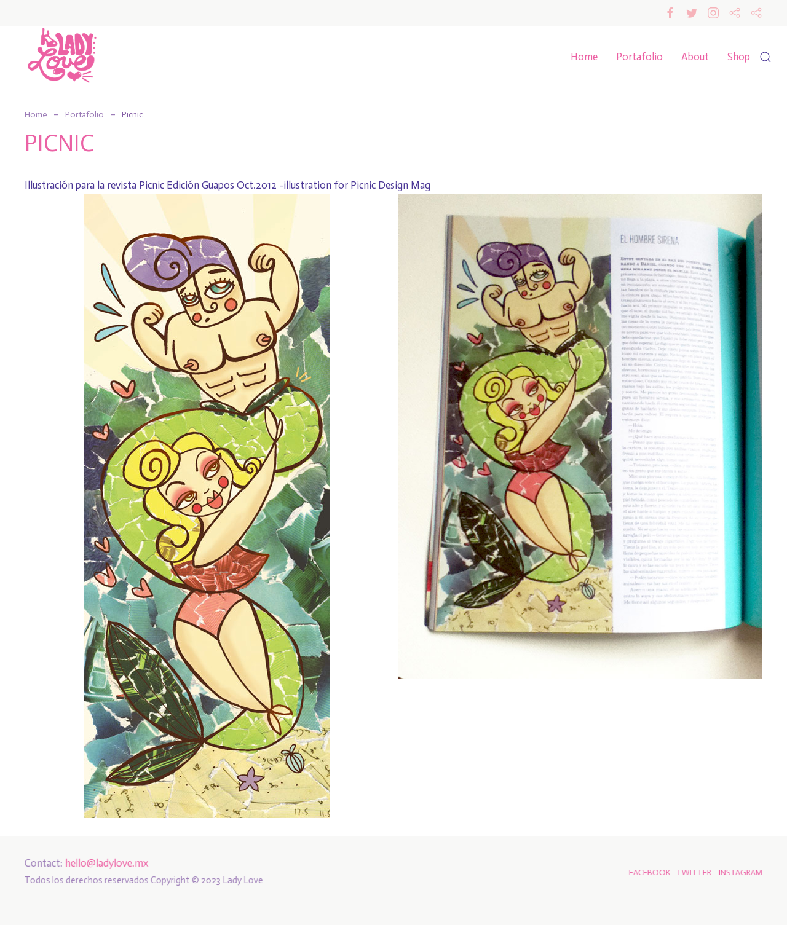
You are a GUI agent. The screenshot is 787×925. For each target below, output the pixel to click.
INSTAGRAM (739, 872)
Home (584, 56)
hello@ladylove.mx (106, 863)
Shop (738, 56)
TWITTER (692, 872)
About (695, 56)
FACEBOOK (649, 872)
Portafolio (639, 56)
